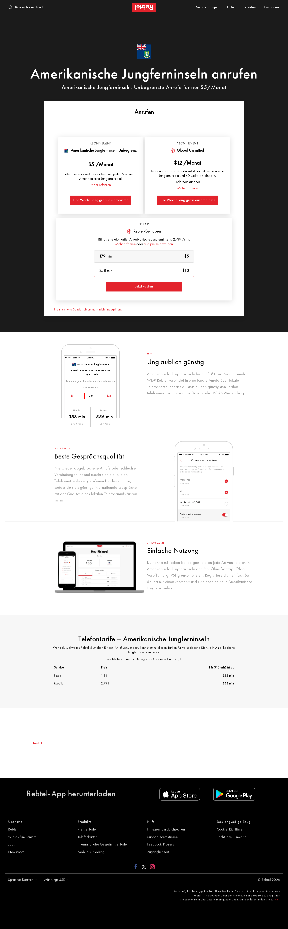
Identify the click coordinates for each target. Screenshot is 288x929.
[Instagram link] (151, 866)
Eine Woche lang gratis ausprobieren (100, 200)
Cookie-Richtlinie (230, 829)
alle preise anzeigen (158, 244)
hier (277, 899)
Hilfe (230, 7)
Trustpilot (38, 743)
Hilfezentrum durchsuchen (166, 829)
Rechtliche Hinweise (232, 837)
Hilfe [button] (151, 822)
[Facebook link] (136, 866)
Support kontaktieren (162, 837)
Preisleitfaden (88, 829)
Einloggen (271, 7)
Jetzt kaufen (144, 286)
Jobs (11, 844)
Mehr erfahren (100, 185)
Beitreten (249, 7)
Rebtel (13, 829)
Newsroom (16, 852)
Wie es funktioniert (22, 837)
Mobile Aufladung (91, 852)
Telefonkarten (88, 837)
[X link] (144, 866)
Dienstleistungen (207, 7)
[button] (21, 880)
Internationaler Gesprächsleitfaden (103, 844)
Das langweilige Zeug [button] (234, 822)
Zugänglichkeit (158, 852)
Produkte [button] (85, 822)
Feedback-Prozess (160, 844)
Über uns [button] (15, 822)
